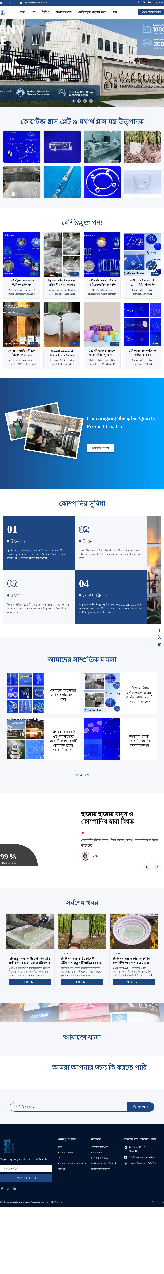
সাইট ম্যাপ (62, 1169)
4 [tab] (90, 101)
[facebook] (2, 1189)
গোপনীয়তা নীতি (157, 1202)
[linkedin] (14, 1189)
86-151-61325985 (137, 1147)
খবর (115, 12)
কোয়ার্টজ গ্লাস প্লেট (99, 1147)
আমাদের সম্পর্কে (100, 448)
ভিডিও (45, 12)
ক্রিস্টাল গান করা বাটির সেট (103, 1163)
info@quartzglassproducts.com (35, 3)
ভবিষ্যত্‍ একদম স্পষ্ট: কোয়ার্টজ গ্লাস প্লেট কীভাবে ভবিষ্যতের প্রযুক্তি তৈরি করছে (29, 962)
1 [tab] (73, 100)
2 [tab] (79, 101)
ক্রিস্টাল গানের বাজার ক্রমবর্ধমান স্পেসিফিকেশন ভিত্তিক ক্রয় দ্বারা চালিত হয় (131, 962)
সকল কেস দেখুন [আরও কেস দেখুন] (82, 775)
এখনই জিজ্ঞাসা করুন (151, 12)
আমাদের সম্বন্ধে (63, 12)
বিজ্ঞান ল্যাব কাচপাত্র (100, 1169)
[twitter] (8, 1189)
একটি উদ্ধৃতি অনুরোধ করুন (92, 12)
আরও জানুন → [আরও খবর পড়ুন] (30, 982)
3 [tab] (85, 101)
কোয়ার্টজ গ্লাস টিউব (100, 1158)
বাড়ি (22, 12)
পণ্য (33, 12)
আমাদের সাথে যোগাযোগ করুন (72, 1163)
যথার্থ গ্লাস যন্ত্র (97, 1152)
